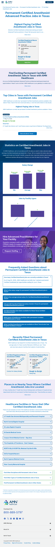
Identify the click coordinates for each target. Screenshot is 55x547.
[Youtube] (20, 518)
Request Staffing (11, 251)
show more (49, 127)
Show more (27, 34)
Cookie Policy (27, 542)
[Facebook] (5, 518)
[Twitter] (8, 518)
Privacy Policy (7, 542)
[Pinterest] (14, 518)
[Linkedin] (11, 518)
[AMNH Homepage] (8, 2)
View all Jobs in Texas (27, 133)
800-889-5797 (13, 512)
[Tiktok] (17, 518)
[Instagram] (23, 518)
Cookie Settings (36, 543)
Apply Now (49, 2)
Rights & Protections (17, 542)
